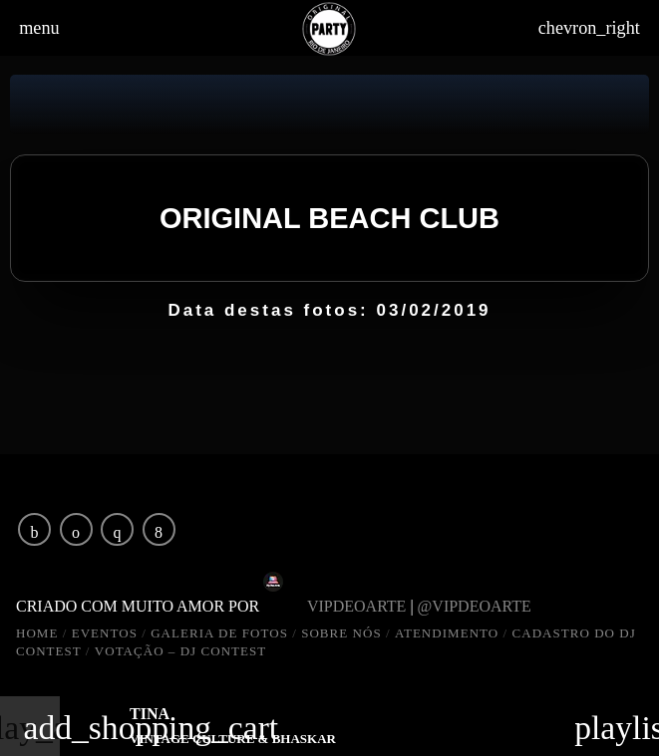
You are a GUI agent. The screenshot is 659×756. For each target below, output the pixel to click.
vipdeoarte (356, 606)
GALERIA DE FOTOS (219, 633)
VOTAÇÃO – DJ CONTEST (181, 650)
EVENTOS (105, 633)
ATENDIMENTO (446, 633)
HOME (37, 633)
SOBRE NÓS (341, 633)
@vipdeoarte (480, 606)
